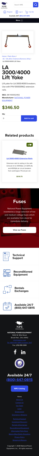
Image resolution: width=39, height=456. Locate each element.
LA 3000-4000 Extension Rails (20, 158)
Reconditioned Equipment (17, 273)
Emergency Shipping (19, 415)
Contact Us (19, 402)
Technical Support (14, 256)
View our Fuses (19, 230)
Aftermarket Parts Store (19, 431)
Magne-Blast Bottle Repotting (19, 434)
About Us (19, 399)
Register (8, 12)
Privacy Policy (20, 437)
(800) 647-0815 (24, 16)
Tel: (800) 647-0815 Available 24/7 (19, 342)
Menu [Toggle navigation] (19, 20)
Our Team (19, 405)
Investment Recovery (19, 422)
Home (19, 396)
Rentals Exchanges (15, 289)
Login (19, 409)
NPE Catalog (19, 388)
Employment (19, 412)
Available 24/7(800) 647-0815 (19, 306)
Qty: (3, 114)
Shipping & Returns (20, 440)
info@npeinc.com (19, 340)
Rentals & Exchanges (19, 425)
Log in (19, 12)
